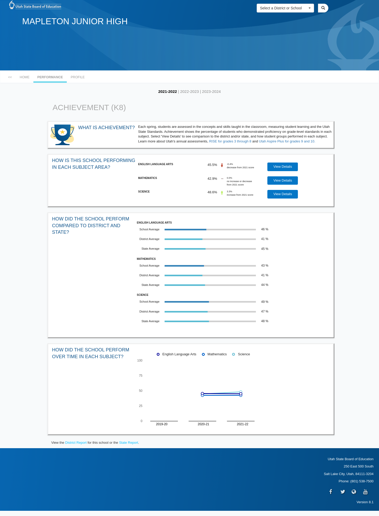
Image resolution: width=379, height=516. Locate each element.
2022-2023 (189, 91)
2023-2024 (211, 91)
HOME (25, 77)
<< (10, 77)
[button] (285, 8)
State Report (128, 443)
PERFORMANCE (50, 77)
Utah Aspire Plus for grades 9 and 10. (287, 141)
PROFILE (78, 77)
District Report (76, 443)
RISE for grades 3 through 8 (230, 141)
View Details (282, 167)
